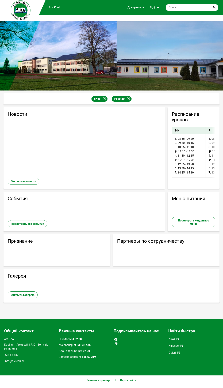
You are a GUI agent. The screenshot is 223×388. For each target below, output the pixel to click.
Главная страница (98, 380)
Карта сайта (128, 380)
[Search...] (215, 7)
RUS (154, 8)
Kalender (174, 345)
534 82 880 (11, 354)
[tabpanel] (193, 152)
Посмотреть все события (27, 223)
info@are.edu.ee (14, 361)
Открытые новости (23, 181)
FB (116, 341)
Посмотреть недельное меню (193, 222)
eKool (100, 99)
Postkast (123, 99)
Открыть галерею (22, 295)
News (172, 338)
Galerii (172, 352)
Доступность (136, 7)
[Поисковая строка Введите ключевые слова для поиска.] (192, 7)
